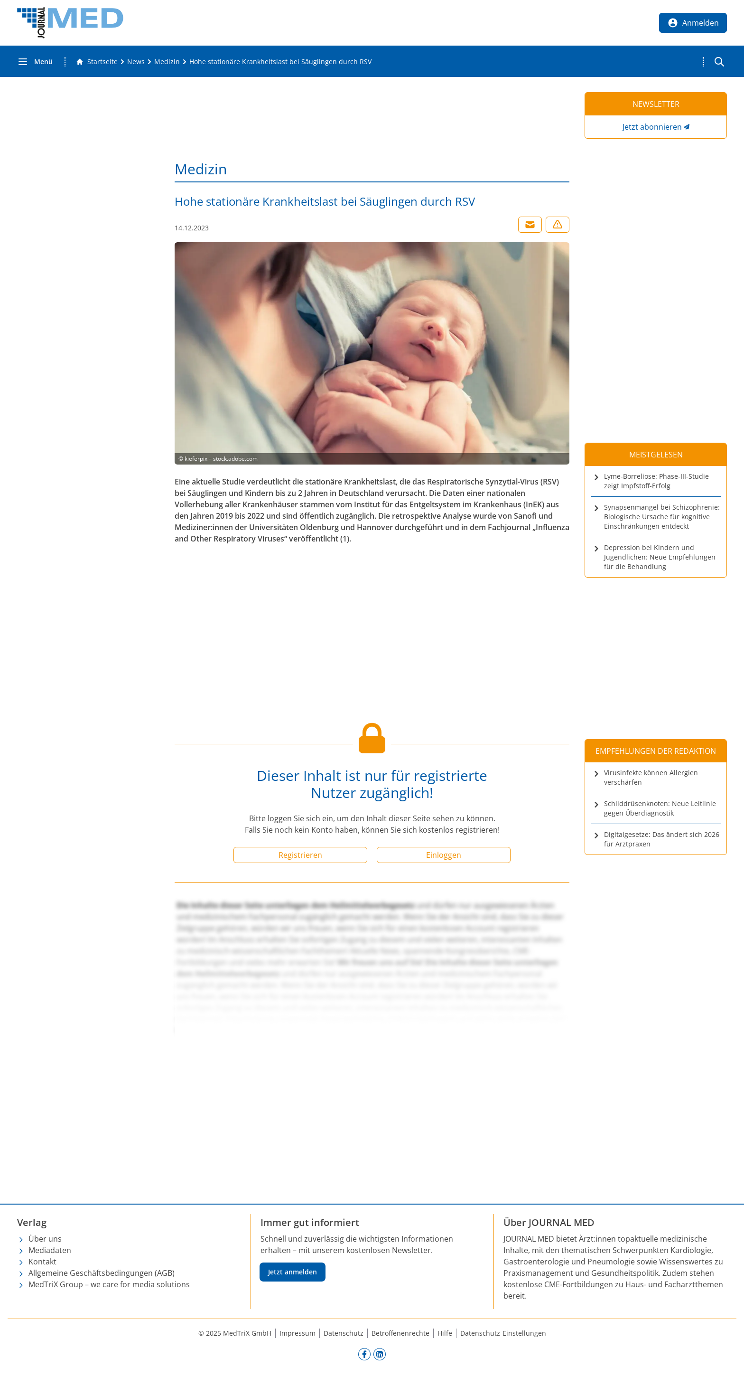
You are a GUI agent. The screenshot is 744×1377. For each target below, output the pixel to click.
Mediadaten (49, 1250)
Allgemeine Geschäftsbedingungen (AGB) (101, 1273)
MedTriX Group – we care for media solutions (109, 1284)
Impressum (297, 1333)
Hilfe (444, 1333)
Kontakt (42, 1261)
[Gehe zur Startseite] (97, 61)
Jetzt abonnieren (652, 127)
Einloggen (443, 855)
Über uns (45, 1239)
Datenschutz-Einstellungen (503, 1333)
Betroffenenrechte (400, 1333)
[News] (136, 61)
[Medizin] (167, 61)
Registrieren (300, 855)
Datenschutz (343, 1333)
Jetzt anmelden (292, 1271)
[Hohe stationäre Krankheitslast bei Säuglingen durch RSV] (280, 61)
